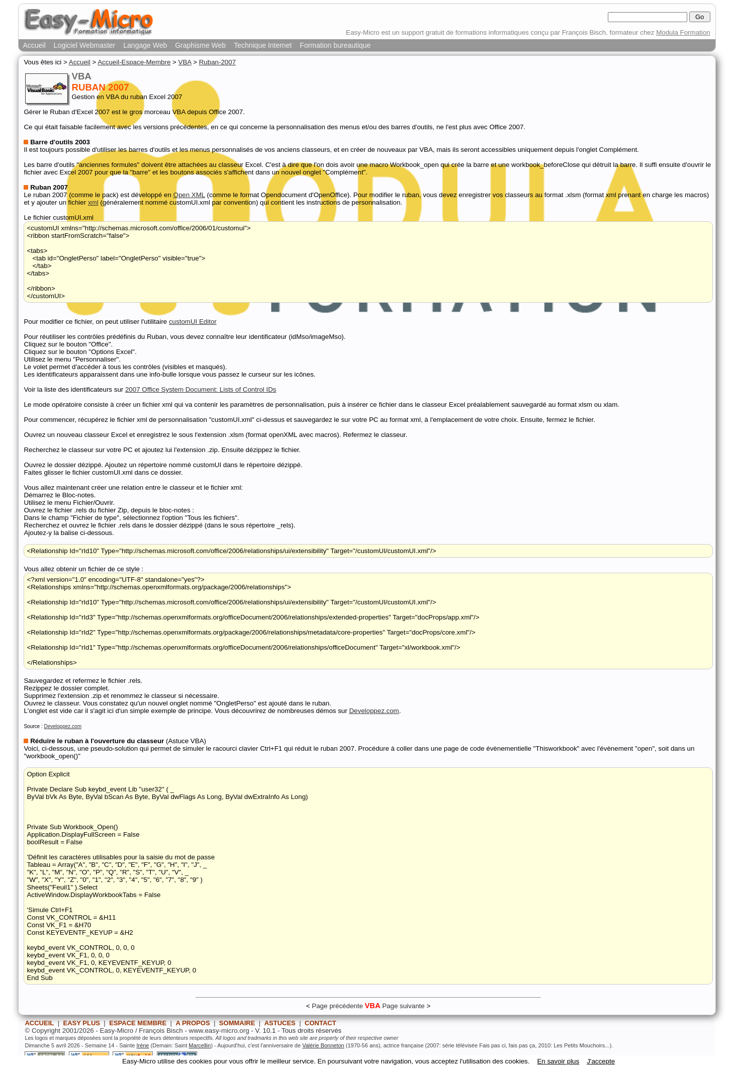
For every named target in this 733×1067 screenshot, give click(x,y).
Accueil (34, 45)
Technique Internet (263, 45)
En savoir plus (558, 1061)
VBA (185, 62)
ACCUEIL (39, 1023)
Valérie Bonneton (323, 1045)
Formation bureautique (335, 45)
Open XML (189, 195)
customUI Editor (193, 321)
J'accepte (601, 1061)
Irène (142, 1045)
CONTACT (320, 1023)
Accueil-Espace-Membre (134, 62)
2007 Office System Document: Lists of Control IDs (201, 389)
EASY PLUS (81, 1023)
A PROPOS (192, 1023)
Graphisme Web (200, 45)
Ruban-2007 (217, 62)
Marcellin (200, 1045)
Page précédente (337, 1006)
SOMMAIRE (237, 1023)
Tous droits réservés (311, 1030)
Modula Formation (683, 32)
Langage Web (145, 45)
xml (93, 202)
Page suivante (403, 1006)
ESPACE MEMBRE (137, 1023)
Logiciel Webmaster (85, 45)
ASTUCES (280, 1023)
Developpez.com (374, 711)
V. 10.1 (265, 1030)
